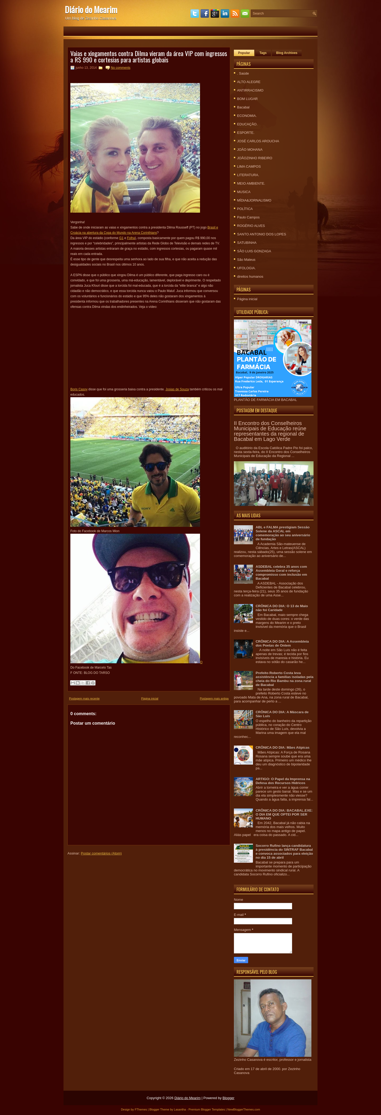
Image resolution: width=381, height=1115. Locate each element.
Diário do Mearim (91, 9)
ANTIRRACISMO (250, 90)
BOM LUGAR (247, 99)
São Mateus (246, 260)
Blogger (228, 1098)
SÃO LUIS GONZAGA (254, 251)
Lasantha (180, 1109)
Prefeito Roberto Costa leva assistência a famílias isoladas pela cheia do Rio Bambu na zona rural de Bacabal (284, 679)
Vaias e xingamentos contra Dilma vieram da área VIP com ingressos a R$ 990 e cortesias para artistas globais (148, 56)
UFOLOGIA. (246, 268)
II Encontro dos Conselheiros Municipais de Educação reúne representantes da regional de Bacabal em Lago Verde (270, 431)
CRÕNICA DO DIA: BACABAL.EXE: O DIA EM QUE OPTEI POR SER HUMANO (284, 814)
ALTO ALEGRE (248, 82)
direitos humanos (250, 276)
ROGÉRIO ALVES (251, 226)
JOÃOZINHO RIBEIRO (254, 158)
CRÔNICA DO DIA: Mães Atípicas (282, 748)
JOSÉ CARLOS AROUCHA (258, 141)
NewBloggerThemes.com (243, 1109)
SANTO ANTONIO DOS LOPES (261, 234)
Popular (244, 53)
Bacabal (243, 107)
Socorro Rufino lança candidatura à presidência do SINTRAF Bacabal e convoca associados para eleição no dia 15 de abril (284, 852)
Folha (131, 238)
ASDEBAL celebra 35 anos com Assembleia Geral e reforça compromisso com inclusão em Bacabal (281, 573)
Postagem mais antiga (214, 698)
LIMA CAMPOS (249, 166)
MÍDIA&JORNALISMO (254, 200)
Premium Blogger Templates (206, 1109)
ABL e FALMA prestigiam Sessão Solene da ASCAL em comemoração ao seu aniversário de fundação (283, 533)
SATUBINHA (246, 243)
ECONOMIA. (247, 116)
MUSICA (244, 192)
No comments (120, 68)
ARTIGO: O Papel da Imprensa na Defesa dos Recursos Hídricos (283, 781)
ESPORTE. (246, 133)
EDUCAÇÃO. (247, 124)
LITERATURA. (248, 175)
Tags (263, 53)
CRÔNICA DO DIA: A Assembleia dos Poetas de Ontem (282, 643)
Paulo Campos (248, 217)
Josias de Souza (177, 389)
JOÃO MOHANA (249, 150)
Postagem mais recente (84, 698)
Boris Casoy (79, 389)
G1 (121, 238)
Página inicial (149, 698)
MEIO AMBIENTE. (251, 183)
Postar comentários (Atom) (101, 853)
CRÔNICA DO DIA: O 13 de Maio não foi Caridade (282, 608)
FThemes (141, 1109)
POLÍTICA (245, 209)
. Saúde (243, 73)
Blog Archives (286, 53)
